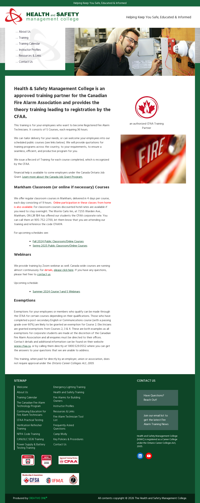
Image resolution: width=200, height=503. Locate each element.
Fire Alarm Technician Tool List (68, 418)
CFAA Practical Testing (30, 420)
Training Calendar (29, 44)
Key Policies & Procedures (68, 439)
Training (23, 38)
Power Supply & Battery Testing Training (31, 446)
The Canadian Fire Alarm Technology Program (31, 404)
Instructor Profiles (30, 50)
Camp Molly (60, 434)
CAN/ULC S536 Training (30, 439)
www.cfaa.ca (22, 346)
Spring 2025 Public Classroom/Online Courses (60, 246)
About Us (25, 32)
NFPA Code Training (28, 434)
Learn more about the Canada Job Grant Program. (52, 177)
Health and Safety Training (68, 392)
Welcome (22, 387)
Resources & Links (30, 56)
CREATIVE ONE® (38, 498)
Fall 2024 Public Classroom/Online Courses (58, 241)
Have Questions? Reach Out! (154, 397)
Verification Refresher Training (29, 427)
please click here (63, 270)
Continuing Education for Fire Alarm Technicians (31, 413)
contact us (43, 274)
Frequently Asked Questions (63, 427)
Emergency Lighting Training (69, 387)
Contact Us (26, 62)
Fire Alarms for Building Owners (66, 399)
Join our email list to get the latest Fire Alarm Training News (156, 420)
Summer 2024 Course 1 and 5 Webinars (56, 291)
